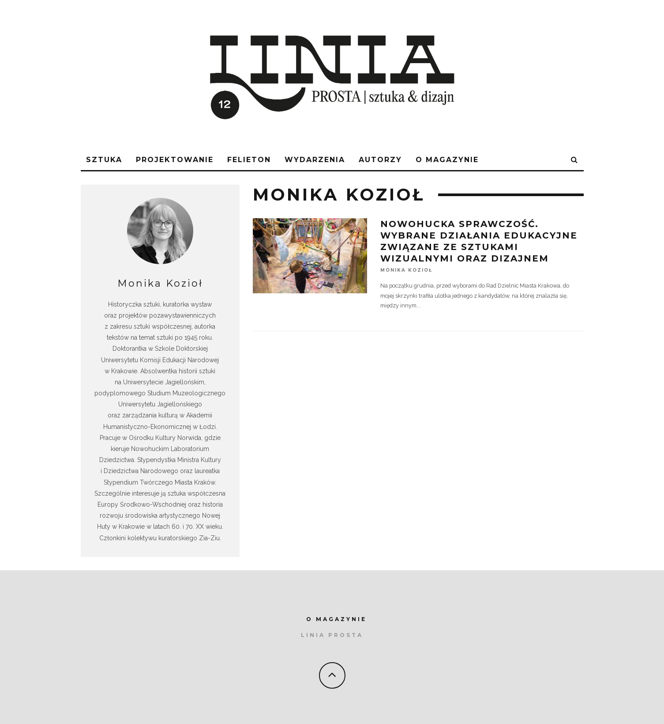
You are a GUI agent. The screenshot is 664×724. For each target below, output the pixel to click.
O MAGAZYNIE (336, 619)
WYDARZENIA (315, 159)
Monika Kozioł (406, 270)
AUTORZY (380, 159)
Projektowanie (175, 159)
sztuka (104, 159)
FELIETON (249, 159)
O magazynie (447, 159)
